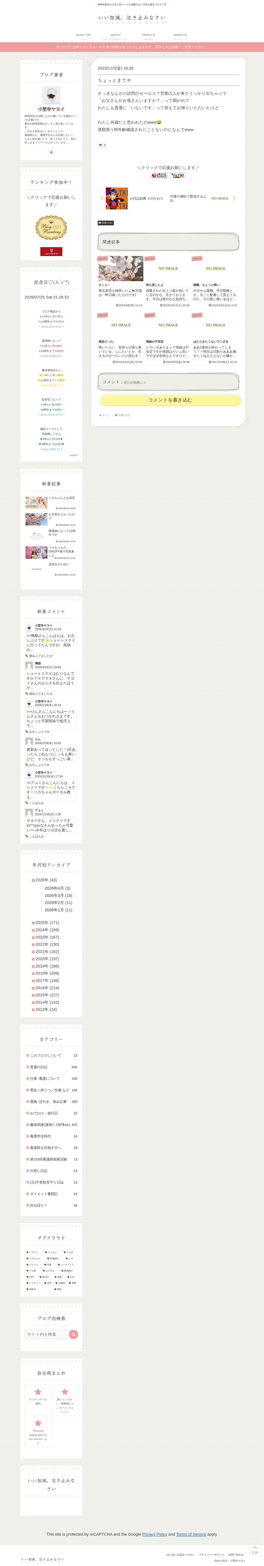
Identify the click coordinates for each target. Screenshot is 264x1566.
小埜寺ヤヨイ (51, 109)
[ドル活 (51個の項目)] (70, 1252)
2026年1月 (54, 910)
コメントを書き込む (170, 400)
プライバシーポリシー (211, 1554)
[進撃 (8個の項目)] (72, 1283)
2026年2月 (54, 902)
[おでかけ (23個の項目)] (50, 1271)
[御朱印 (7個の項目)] (38, 1289)
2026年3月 (54, 895)
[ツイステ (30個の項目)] (33, 1265)
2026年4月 (54, 888)
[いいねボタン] (100, 145)
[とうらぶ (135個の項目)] (52, 1252)
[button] (73, 1334)
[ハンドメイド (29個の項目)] (67, 1265)
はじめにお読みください (181, 1554)
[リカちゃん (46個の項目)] (35, 1258)
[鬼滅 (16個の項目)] (59, 1277)
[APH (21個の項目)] (31, 1277)
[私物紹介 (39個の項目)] (54, 1258)
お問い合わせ (236, 1554)
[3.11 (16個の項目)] (72, 1277)
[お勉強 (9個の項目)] (60, 1283)
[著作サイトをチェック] (51, 152)
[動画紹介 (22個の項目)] (69, 1271)
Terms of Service (191, 1534)
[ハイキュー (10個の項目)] (33, 1283)
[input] (49, 1334)
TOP (255, 1553)
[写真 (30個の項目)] (49, 1265)
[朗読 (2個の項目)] (65, 1289)
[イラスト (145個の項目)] (34, 1252)
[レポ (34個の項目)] (71, 1258)
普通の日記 (106, 223)
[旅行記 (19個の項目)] (45, 1277)
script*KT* (74, 455)
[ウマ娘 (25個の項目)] (33, 1271)
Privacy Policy (154, 1534)
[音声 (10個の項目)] (48, 1283)
